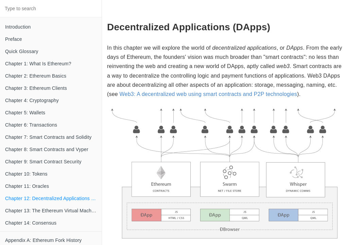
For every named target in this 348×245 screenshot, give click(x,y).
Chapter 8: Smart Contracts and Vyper (46, 149)
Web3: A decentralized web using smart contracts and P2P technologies (208, 94)
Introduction (18, 27)
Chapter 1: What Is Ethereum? (38, 63)
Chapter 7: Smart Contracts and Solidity (48, 137)
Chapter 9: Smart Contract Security (43, 161)
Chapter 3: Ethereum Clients (36, 88)
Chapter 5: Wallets (25, 112)
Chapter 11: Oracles (27, 186)
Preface (13, 39)
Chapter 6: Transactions (31, 125)
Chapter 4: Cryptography (32, 100)
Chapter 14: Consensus (30, 223)
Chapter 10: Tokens (26, 174)
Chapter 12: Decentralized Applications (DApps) (53, 198)
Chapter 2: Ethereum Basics (35, 76)
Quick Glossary (21, 51)
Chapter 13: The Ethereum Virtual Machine (51, 210)
